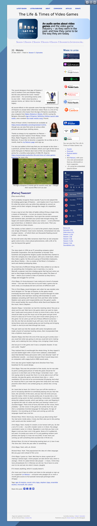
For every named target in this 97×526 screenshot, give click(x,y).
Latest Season (22, 8)
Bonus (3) (66, 228)
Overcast (70, 151)
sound (29, 482)
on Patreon (26, 474)
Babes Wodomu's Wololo (33, 114)
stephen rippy (45, 482)
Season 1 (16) (68, 234)
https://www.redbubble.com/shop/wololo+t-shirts (29, 125)
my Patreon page (29, 142)
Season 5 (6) (67, 243)
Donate (77, 8)
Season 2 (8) (67, 237)
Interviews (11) (68, 232)
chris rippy (36, 482)
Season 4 (46, 42)
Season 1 (20, 42)
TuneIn (69, 149)
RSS (68, 155)
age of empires (21, 482)
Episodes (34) (68, 230)
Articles (69, 8)
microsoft (21, 484)
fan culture (29, 484)
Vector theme (71, 518)
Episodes (39, 53)
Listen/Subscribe (36, 8)
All (81, 42)
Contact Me (28, 518)
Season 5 (55, 42)
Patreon (73, 158)
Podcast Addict (72, 153)
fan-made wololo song (35, 118)
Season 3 (38, 42)
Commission (58, 8)
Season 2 (29, 42)
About (48, 8)
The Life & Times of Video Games (48, 14)
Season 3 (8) (67, 239)
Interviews (75, 42)
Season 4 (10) (68, 241)
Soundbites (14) (68, 245)
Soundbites (65, 42)
